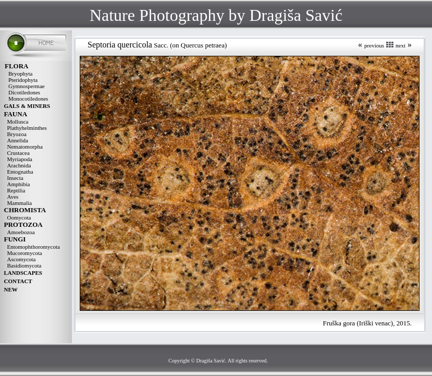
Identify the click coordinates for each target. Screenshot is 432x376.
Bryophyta (20, 73)
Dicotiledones (24, 92)
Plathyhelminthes (27, 128)
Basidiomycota (24, 265)
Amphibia (18, 184)
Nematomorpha (25, 146)
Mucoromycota (24, 253)
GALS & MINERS (27, 106)
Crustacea (18, 153)
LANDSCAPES (23, 273)
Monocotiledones (28, 98)
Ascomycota (21, 259)
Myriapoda (19, 159)
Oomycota (19, 217)
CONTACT (18, 281)
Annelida (17, 140)
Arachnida (19, 165)
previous (374, 45)
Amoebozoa (21, 232)
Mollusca (18, 121)
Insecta (15, 178)
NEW (11, 289)
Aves (13, 196)
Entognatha (20, 171)
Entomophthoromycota (33, 247)
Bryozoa (17, 134)
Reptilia (16, 190)
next (400, 45)
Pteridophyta (23, 80)
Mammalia (19, 203)
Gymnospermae (26, 86)
